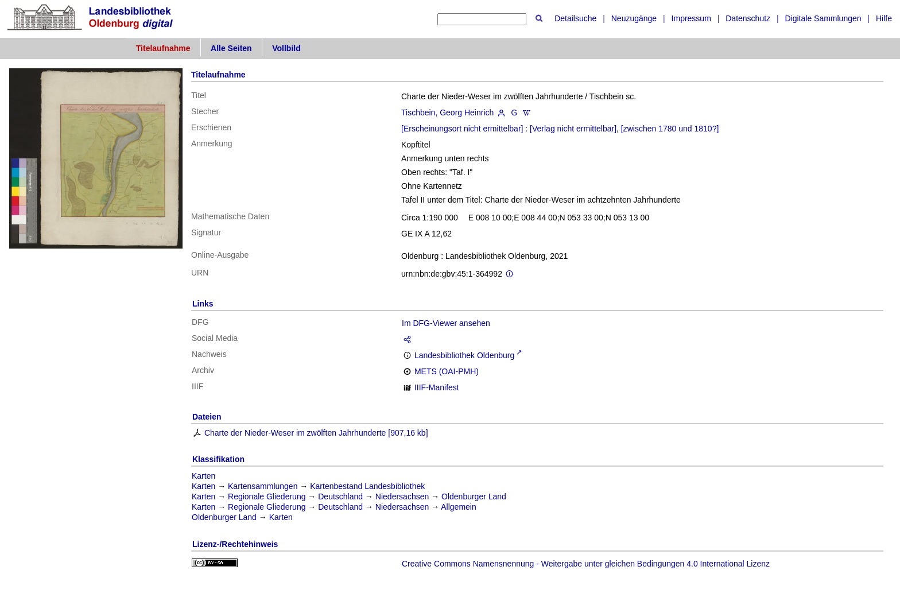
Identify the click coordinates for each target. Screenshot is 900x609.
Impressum (691, 18)
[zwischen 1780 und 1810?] (670, 128)
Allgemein (458, 506)
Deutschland (340, 496)
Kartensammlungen (262, 486)
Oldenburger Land (473, 496)
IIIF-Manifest (436, 387)
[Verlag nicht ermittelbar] (573, 128)
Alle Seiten (231, 48)
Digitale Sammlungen (823, 18)
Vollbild (286, 48)
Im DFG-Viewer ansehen (446, 323)
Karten (203, 475)
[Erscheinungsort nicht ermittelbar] (462, 128)
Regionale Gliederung (266, 496)
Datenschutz (748, 18)
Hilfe (884, 18)
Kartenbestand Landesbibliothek (367, 486)
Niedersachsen (402, 496)
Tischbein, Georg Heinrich (447, 112)
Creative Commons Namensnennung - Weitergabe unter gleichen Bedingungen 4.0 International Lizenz (586, 563)
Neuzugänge (634, 18)
